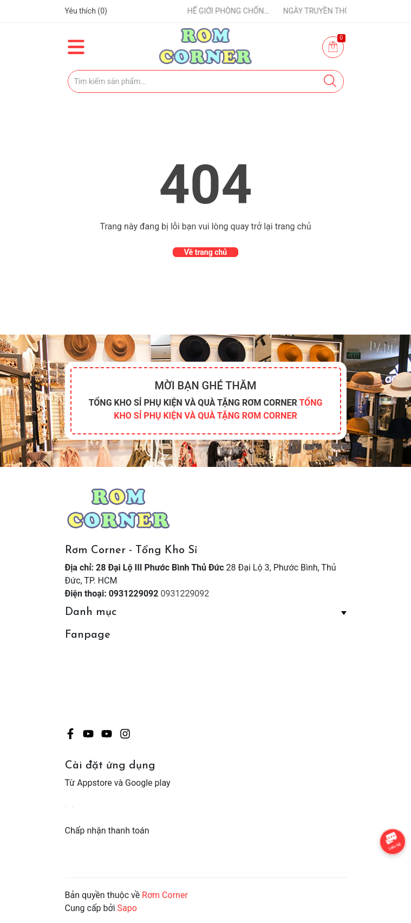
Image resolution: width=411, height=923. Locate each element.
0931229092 (184, 593)
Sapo (127, 908)
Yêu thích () (86, 11)
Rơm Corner (165, 895)
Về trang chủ (205, 252)
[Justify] (330, 81)
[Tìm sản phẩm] (205, 81)
